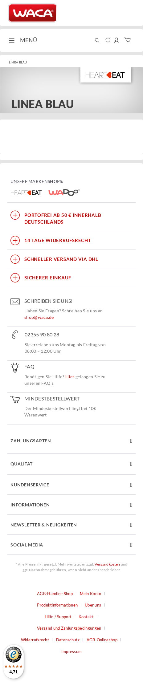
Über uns (93, 605)
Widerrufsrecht (35, 639)
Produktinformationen (57, 605)
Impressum (71, 651)
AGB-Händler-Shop (55, 593)
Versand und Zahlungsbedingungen (69, 628)
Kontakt (86, 616)
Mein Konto (90, 593)
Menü (23, 39)
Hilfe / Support (58, 616)
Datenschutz (68, 639)
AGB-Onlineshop (102, 639)
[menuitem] (22, 40)
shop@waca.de (39, 317)
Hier (69, 376)
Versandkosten (107, 564)
